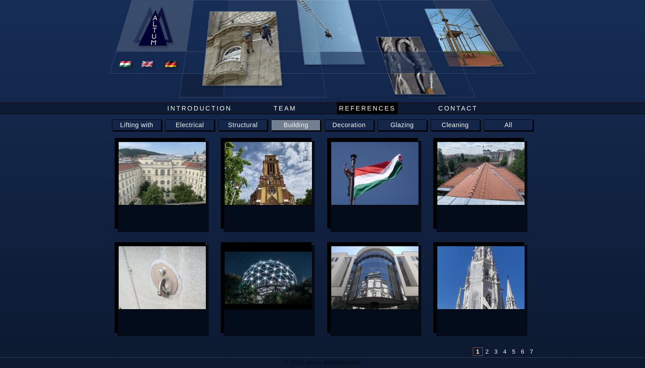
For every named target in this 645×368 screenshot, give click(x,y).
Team (284, 108)
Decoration (349, 125)
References (367, 108)
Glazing (402, 125)
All (508, 125)
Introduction (199, 108)
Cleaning (455, 125)
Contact (458, 108)
